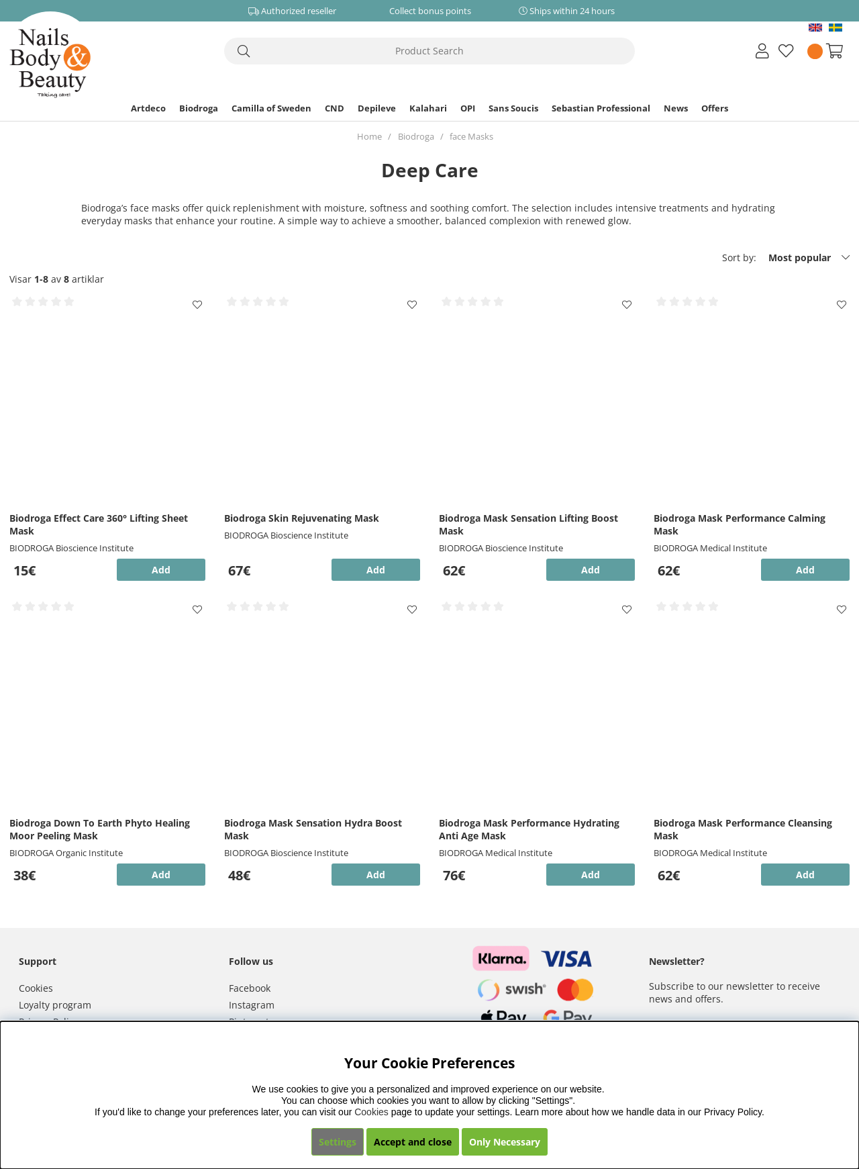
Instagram (251, 1004)
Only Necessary (504, 1141)
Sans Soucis (513, 108)
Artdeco (148, 108)
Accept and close (413, 1141)
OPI (467, 108)
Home (369, 136)
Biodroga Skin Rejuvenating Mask (301, 518)
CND (334, 108)
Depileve (377, 108)
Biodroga (198, 108)
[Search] (429, 51)
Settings (337, 1141)
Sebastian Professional (601, 108)
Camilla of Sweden (271, 108)
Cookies (36, 988)
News (676, 108)
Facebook (249, 988)
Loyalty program (55, 1004)
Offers (714, 108)
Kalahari (428, 108)
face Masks (471, 136)
